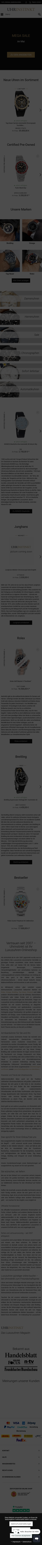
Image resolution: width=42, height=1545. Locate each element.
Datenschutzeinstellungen (21, 1524)
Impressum (15, 1542)
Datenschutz (26, 1542)
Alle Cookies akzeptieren (21, 1536)
